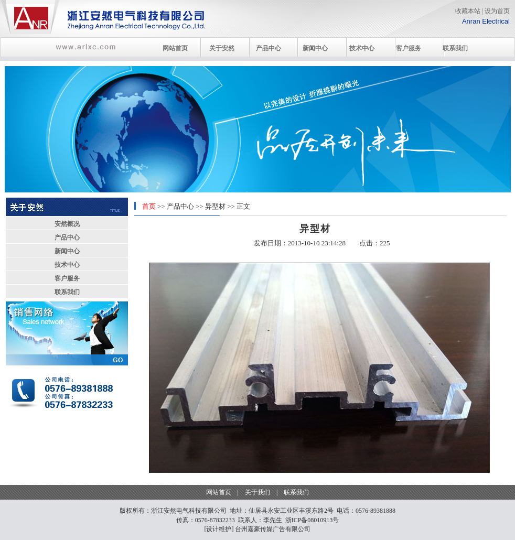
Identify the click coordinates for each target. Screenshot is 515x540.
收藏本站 (467, 11)
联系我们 (455, 48)
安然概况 (67, 224)
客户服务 (408, 48)
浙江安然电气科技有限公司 (189, 510)
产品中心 (268, 48)
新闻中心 (315, 48)
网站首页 (175, 48)
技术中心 (361, 48)
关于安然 (221, 48)
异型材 (215, 206)
